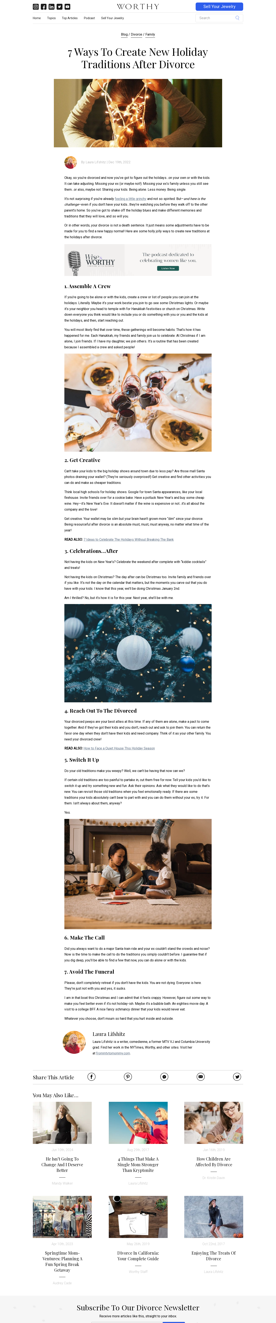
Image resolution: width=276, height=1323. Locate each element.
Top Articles (70, 18)
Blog (124, 34)
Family (150, 34)
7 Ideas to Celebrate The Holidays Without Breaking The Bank (129, 540)
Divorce (136, 34)
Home (37, 18)
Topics (51, 18)
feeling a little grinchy (130, 199)
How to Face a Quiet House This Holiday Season (119, 748)
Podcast (89, 18)
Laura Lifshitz (96, 162)
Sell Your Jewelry (219, 6)
